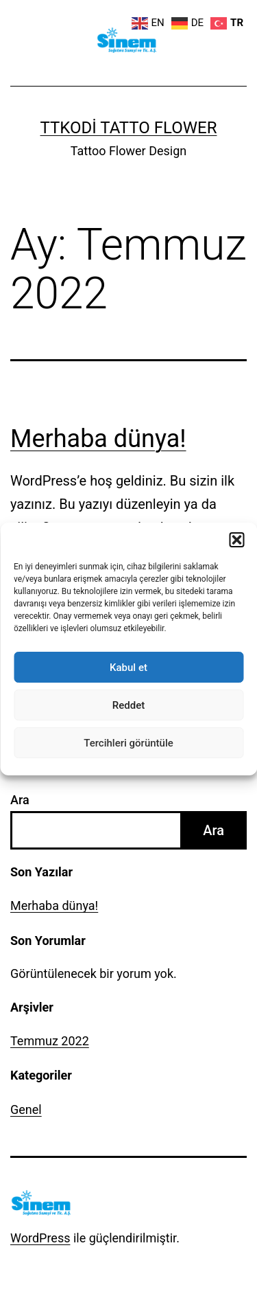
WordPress (40, 1238)
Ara (19, 800)
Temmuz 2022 (49, 1041)
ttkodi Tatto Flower (128, 127)
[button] (236, 540)
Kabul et (128, 667)
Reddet (128, 705)
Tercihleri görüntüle (128, 743)
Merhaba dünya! (98, 438)
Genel (26, 1109)
